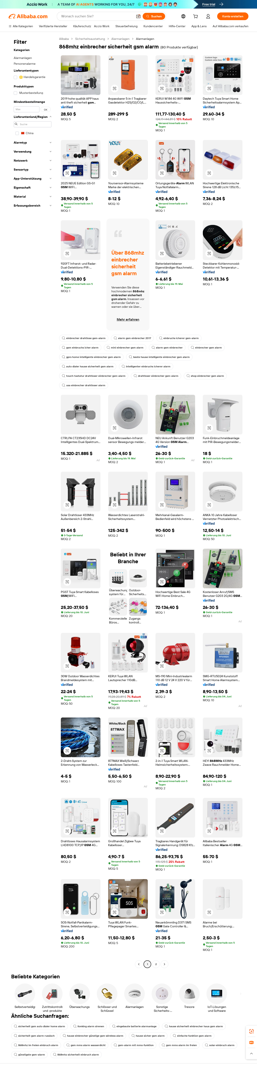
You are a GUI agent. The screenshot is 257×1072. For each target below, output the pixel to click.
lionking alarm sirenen (88, 1026)
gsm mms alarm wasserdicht (86, 1045)
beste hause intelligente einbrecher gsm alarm (159, 357)
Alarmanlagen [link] (145, 39)
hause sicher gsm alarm (148, 1035)
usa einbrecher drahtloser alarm (83, 385)
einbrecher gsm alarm (206, 347)
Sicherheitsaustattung (90, 39)
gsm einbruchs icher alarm (80, 347)
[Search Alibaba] (96, 16)
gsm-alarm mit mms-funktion (134, 1045)
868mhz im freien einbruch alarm (36, 1045)
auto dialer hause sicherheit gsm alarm (88, 366)
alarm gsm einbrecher (167, 347)
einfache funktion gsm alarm (192, 1035)
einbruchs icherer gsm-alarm (179, 338)
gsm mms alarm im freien (179, 1045)
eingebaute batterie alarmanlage (134, 1026)
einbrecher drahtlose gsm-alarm (84, 338)
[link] (251, 1031)
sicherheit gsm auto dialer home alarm (39, 1026)
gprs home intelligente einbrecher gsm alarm (91, 357)
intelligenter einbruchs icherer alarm (146, 366)
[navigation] (32, 502)
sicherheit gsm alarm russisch (34, 1035)
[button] (138, 16)
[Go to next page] (164, 964)
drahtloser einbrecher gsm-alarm (156, 376)
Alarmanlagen (120, 39)
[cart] (196, 17)
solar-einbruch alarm (220, 1045)
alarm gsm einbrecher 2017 (132, 338)
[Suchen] (154, 16)
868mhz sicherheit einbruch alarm (76, 1054)
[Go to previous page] (139, 964)
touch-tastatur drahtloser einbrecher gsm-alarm (94, 376)
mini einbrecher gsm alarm (125, 347)
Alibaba (64, 39)
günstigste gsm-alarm (29, 1054)
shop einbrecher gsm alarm (205, 376)
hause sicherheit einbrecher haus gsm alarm (194, 1026)
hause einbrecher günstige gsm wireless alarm (93, 1035)
